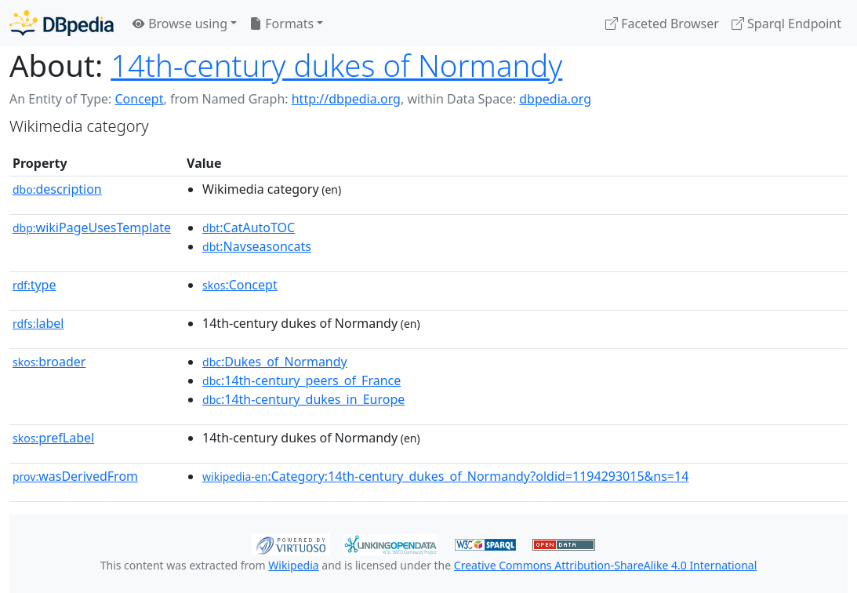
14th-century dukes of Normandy (336, 65)
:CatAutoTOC (248, 227)
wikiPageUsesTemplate (92, 227)
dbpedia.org (555, 98)
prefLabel (53, 437)
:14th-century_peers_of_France (301, 380)
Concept (138, 98)
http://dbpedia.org (346, 98)
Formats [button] (281, 23)
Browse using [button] (180, 23)
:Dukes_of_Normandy (274, 361)
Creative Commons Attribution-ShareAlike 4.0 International (605, 565)
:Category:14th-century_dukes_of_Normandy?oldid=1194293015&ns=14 (445, 476)
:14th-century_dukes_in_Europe (303, 399)
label (38, 323)
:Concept (240, 284)
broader (49, 361)
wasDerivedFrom (75, 476)
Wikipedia (293, 565)
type (34, 284)
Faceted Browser (662, 23)
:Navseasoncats (256, 246)
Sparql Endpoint (786, 23)
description (57, 189)
